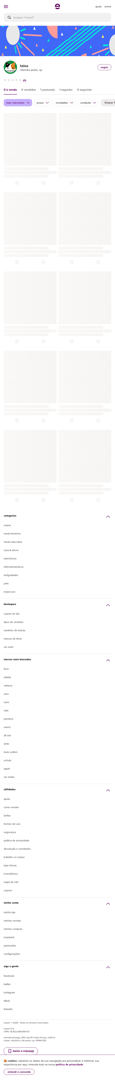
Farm (6, 669)
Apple (7, 768)
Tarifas (7, 815)
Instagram (9, 992)
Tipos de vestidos (13, 622)
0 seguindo (84, 90)
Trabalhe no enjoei (14, 857)
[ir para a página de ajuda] (98, 6)
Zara (6, 694)
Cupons (8, 890)
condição (88, 103)
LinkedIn (8, 1009)
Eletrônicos (10, 558)
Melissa (8, 685)
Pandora (8, 719)
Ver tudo (8, 647)
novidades (64, 103)
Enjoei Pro (9, 592)
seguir (104, 67)
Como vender (11, 807)
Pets (6, 583)
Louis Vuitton (11, 752)
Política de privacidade (16, 840)
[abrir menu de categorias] (6, 6)
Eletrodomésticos (14, 567)
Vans (6, 702)
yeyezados (10, 945)
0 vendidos (28, 90)
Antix (6, 744)
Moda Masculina (13, 542)
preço (43, 103)
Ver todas (9, 777)
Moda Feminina (12, 533)
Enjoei (7, 525)
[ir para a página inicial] (57, 8)
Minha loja (9, 912)
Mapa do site (11, 882)
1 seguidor (66, 90)
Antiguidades (11, 575)
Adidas (7, 677)
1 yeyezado (47, 90)
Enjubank (9, 937)
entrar (107, 6)
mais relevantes (18, 103)
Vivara (7, 727)
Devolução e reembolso (17, 849)
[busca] (57, 17)
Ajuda (7, 799)
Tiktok (7, 1001)
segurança (10, 832)
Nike (6, 710)
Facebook (9, 976)
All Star (7, 735)
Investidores (11, 874)
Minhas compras (13, 929)
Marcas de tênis (13, 638)
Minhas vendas (12, 920)
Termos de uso (12, 824)
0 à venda (10, 90)
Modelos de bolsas (14, 630)
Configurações (12, 954)
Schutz (7, 760)
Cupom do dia (11, 614)
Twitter (7, 984)
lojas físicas (10, 865)
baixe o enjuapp (21, 1051)
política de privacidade (69, 1064)
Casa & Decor (11, 550)
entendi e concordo (19, 1072)
